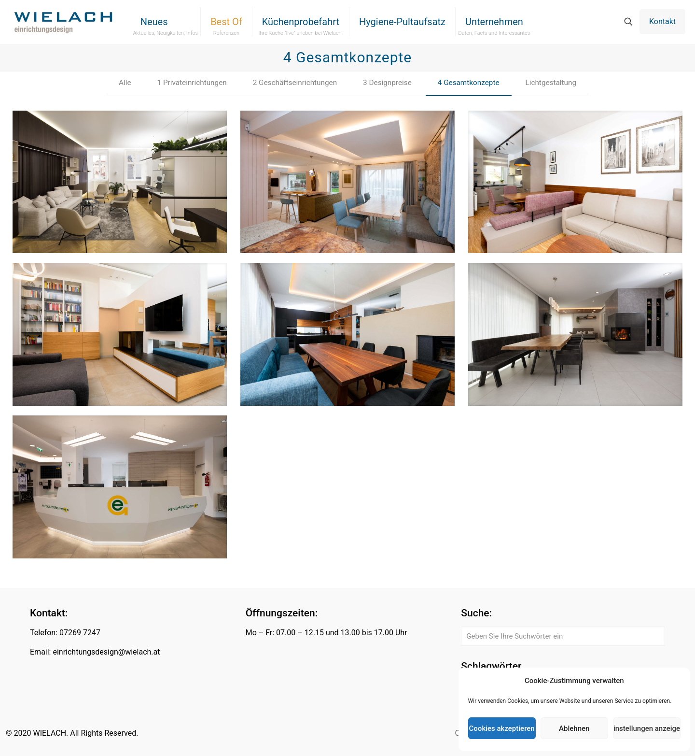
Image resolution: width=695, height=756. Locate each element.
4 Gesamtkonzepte (472, 83)
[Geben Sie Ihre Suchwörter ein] (563, 636)
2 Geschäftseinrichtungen (293, 83)
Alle (117, 83)
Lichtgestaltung (557, 83)
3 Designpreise (388, 83)
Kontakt (662, 21)
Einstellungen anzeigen (647, 728)
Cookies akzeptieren (502, 728)
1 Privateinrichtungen (186, 83)
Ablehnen (574, 728)
